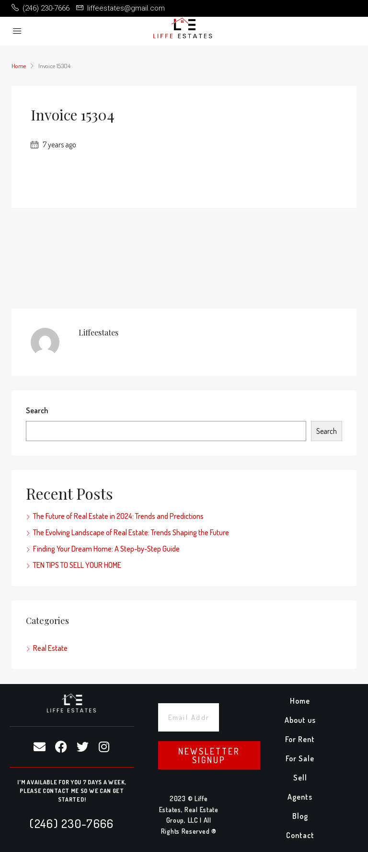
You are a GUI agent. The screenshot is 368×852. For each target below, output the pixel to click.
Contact (300, 835)
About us (300, 720)
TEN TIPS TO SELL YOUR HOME (77, 565)
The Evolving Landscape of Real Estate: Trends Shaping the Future (131, 532)
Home (300, 701)
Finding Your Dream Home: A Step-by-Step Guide (106, 548)
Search (37, 410)
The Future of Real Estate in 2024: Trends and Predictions (118, 516)
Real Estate (50, 648)
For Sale (300, 758)
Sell (300, 777)
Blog (300, 816)
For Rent (300, 739)
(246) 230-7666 (72, 823)
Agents (300, 797)
